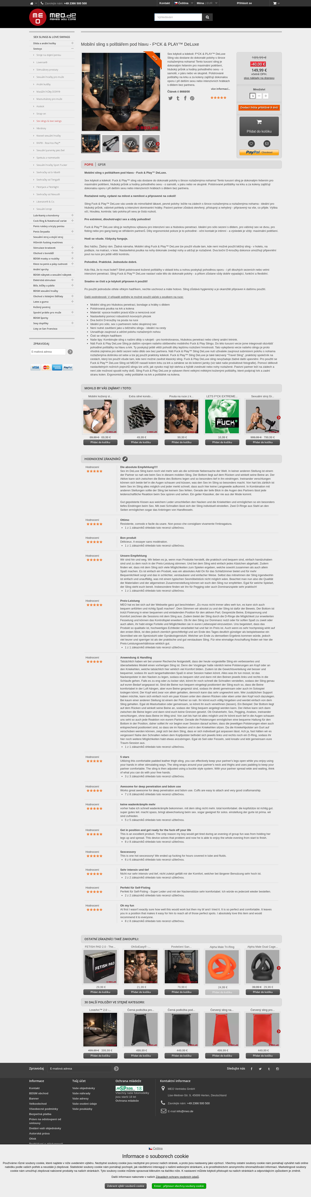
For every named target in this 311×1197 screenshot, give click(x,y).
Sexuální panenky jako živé (50, 150)
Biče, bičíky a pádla (43, 285)
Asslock (40, 106)
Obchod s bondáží (43, 253)
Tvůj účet (79, 1083)
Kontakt (164, 3)
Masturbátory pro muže (49, 99)
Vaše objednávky (83, 1090)
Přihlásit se (244, 3)
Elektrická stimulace (44, 280)
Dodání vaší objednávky (45, 1130)
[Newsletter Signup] (70, 351)
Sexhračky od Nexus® (48, 194)
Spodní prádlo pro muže (47, 312)
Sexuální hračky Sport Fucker (51, 165)
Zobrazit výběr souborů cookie (125, 1186)
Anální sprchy (41, 269)
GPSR (102, 166)
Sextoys (37, 48)
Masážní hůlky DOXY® (48, 91)
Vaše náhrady (81, 1095)
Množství (259, 89)
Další (158, 143)
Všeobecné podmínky (43, 1110)
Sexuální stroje (44, 208)
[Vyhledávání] (207, 17)
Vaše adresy (80, 1100)
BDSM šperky (40, 317)
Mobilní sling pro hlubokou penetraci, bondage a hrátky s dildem (130, 306)
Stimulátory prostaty (47, 69)
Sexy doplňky (40, 323)
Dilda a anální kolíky (44, 43)
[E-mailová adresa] (48, 352)
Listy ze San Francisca (45, 328)
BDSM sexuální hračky (45, 290)
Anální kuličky (43, 84)
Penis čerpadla (41, 231)
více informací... (220, 89)
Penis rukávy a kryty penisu (48, 226)
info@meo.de (184, 1113)
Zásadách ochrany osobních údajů (177, 1176)
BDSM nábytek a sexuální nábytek (52, 274)
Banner (34, 1100)
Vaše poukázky (82, 1110)
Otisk (32, 1140)
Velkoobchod (38, 1105)
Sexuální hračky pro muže (50, 77)
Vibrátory (41, 128)
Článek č (173, 91)
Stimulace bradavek (44, 247)
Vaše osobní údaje (84, 1105)
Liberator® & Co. (45, 201)
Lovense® (41, 62)
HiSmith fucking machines (48, 242)
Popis (88, 166)
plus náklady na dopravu (259, 78)
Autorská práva (39, 1135)
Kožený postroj (41, 307)
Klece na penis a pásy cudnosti (50, 263)
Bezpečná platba (40, 1115)
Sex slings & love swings (49, 121)
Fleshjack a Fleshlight (47, 187)
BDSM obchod (38, 1095)
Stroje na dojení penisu (48, 55)
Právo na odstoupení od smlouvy (45, 1122)
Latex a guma (40, 301)
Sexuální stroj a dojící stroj (48, 237)
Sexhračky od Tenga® (48, 179)
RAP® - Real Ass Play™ (48, 143)
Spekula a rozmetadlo (48, 157)
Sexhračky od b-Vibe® (48, 172)
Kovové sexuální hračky (48, 135)
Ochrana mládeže (127, 1102)
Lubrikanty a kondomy (46, 215)
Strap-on (41, 113)
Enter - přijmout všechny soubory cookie (179, 1186)
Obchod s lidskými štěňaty (48, 296)
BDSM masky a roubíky (46, 258)
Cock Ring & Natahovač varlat (50, 220)
